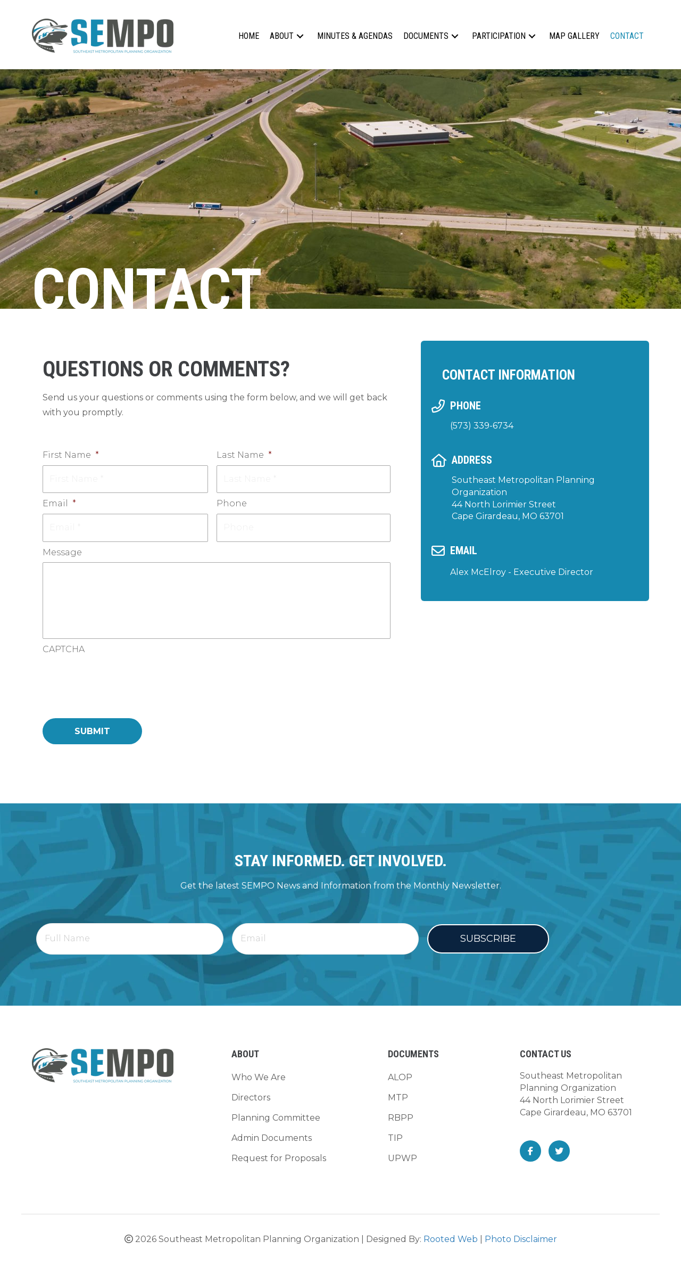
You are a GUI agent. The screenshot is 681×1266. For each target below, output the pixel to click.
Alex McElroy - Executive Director (521, 572)
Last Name (244, 455)
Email (59, 502)
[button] (300, 36)
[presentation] (123, 685)
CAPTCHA (64, 654)
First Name (71, 455)
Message (62, 548)
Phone (232, 502)
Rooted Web (450, 1242)
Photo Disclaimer (521, 1242)
